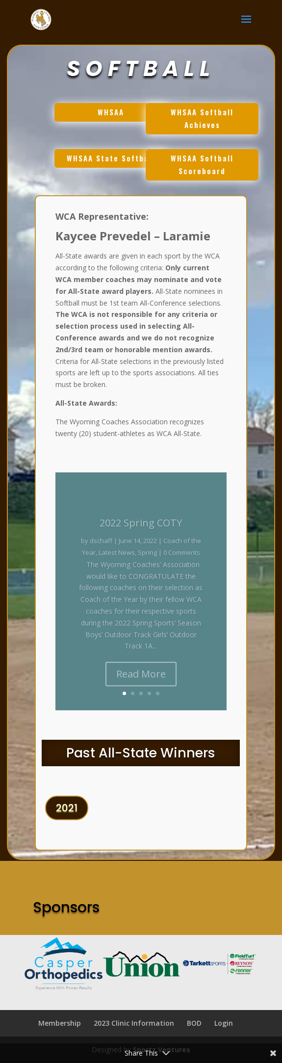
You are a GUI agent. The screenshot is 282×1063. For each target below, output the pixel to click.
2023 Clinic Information (134, 1023)
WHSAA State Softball (109, 162)
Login (223, 1023)
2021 (66, 812)
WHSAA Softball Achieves (200, 123)
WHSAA (108, 116)
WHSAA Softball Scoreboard (200, 169)
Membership (59, 1023)
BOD (194, 1023)
